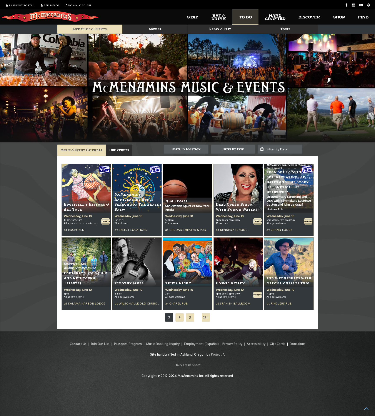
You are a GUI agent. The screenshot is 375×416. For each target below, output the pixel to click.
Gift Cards (277, 343)
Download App (79, 5)
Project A (218, 354)
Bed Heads (50, 5)
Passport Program (128, 343)
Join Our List (100, 343)
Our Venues (119, 150)
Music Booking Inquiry (163, 343)
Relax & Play (220, 29)
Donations (297, 343)
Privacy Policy (232, 343)
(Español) (212, 343)
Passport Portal (20, 5)
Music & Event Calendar (81, 150)
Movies (155, 29)
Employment (194, 343)
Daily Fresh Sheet (188, 365)
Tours (285, 29)
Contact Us (78, 343)
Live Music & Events (90, 29)
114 (206, 317)
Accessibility (256, 343)
